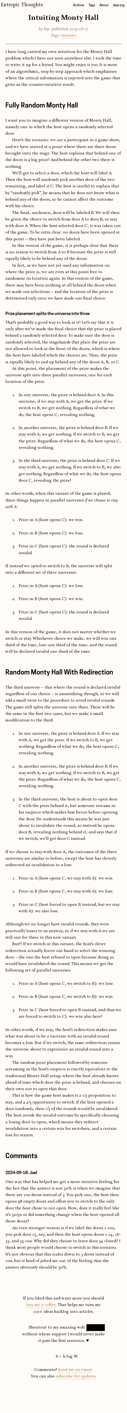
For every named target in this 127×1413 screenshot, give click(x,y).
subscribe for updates (76, 1376)
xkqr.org (119, 5)
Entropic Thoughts (22, 5)
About (104, 5)
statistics (68, 35)
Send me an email (75, 1370)
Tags (92, 5)
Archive (78, 5)
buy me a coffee (41, 1305)
